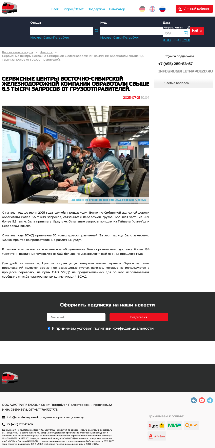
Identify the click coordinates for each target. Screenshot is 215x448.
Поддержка (96, 9)
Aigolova (140, 199)
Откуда (35, 22)
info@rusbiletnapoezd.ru (24, 417)
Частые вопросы (176, 83)
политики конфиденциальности (123, 328)
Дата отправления (176, 25)
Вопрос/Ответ (72, 9)
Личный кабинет (196, 8)
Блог (54, 9)
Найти (197, 30)
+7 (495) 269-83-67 (20, 424)
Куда (103, 22)
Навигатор (117, 9)
